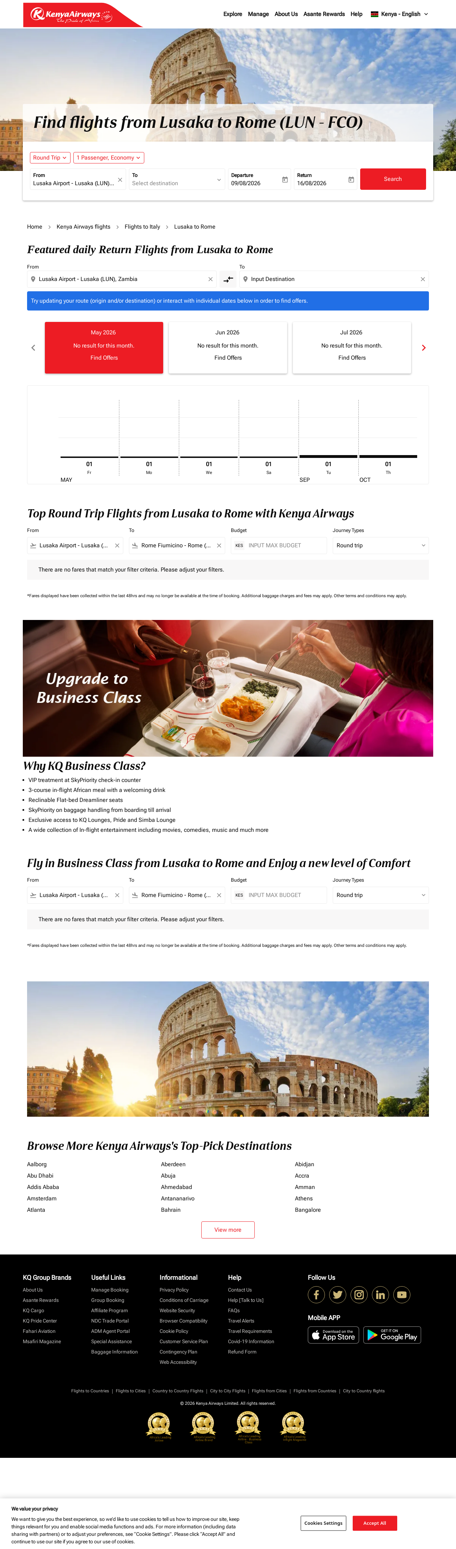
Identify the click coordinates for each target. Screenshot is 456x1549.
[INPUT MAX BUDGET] (284, 545)
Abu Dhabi (40, 1175)
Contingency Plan (178, 1352)
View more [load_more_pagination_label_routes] (228, 1229)
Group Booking (107, 1300)
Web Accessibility (178, 1362)
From (39, 175)
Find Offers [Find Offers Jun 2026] (228, 357)
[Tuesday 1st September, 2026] (328, 456)
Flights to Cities (131, 1390)
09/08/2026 (245, 183)
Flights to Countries (90, 1390)
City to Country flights (364, 1390)
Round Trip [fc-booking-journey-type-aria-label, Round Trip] (46, 157)
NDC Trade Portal (110, 1321)
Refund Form (242, 1352)
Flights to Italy (142, 226)
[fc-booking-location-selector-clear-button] (121, 180)
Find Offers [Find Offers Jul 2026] (352, 357)
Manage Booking (110, 1290)
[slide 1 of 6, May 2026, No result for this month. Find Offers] (104, 347)
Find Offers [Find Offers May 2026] (104, 357)
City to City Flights (227, 1390)
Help (356, 14)
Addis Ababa (43, 1187)
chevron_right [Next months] (423, 347)
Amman (305, 1187)
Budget (239, 530)
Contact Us (240, 1290)
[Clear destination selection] (424, 279)
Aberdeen (173, 1164)
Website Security (177, 1310)
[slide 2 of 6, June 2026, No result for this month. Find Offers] (228, 347)
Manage (258, 14)
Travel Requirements (250, 1331)
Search (393, 179)
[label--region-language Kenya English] (400, 14)
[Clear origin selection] (211, 279)
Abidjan (304, 1164)
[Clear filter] (117, 545)
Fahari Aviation (39, 1331)
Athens (304, 1198)
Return (304, 175)
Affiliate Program (109, 1310)
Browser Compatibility (183, 1321)
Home (34, 226)
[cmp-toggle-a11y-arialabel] (228, 279)
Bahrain (171, 1209)
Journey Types (348, 530)
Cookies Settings (324, 1523)
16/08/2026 (311, 183)
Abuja (168, 1175)
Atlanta (36, 1209)
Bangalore (308, 1209)
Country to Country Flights (177, 1390)
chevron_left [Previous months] (32, 347)
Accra (302, 1175)
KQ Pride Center (40, 1321)
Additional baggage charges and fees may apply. (288, 595)
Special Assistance (111, 1341)
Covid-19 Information (251, 1341)
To (135, 175)
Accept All (374, 1523)
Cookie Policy (174, 1331)
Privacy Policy (174, 1290)
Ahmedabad (176, 1187)
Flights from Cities (269, 1390)
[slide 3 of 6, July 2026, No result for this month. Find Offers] (352, 347)
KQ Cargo (33, 1310)
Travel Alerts (241, 1321)
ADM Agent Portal (110, 1331)
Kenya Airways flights (83, 226)
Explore (232, 14)
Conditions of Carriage (184, 1300)
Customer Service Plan (184, 1341)
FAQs (234, 1310)
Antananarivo (178, 1198)
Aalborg (37, 1164)
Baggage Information (114, 1352)
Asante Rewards (324, 14)
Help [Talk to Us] (246, 1300)
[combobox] (74, 183)
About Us (286, 14)
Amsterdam (42, 1198)
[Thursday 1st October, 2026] (388, 456)
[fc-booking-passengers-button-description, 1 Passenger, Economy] (105, 157)
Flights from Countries (315, 1390)
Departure (242, 175)
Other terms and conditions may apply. (370, 595)
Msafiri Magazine (42, 1341)
